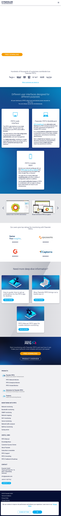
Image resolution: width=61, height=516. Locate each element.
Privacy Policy (5, 498)
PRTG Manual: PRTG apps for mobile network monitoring (29, 324)
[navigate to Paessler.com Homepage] (7, 2)
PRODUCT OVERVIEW (12, 60)
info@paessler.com (7, 476)
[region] (30, 508)
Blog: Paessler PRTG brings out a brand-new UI (46, 293)
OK (37, 512)
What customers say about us (30, 82)
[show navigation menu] (58, 2)
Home (3, 6)
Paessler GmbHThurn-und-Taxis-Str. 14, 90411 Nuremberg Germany (8, 471)
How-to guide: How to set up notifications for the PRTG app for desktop (14, 294)
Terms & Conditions (6, 495)
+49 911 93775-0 (6, 479)
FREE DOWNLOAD (12, 55)
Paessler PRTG (8, 6)
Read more (8, 300)
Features (14, 6)
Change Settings (6, 500)
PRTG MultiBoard (38, 124)
